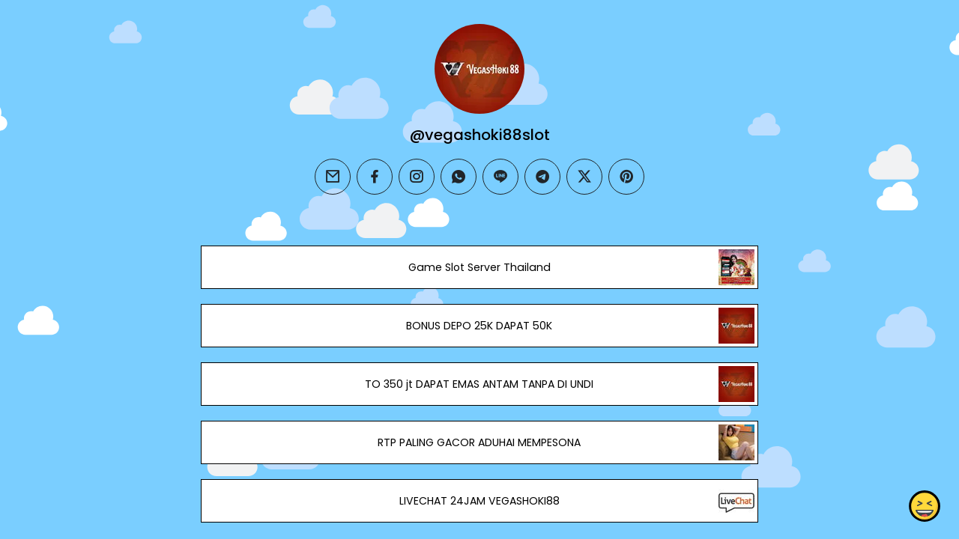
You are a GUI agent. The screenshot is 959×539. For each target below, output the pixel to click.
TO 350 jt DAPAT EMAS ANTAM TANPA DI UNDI (479, 384)
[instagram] (417, 177)
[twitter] (584, 177)
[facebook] (375, 177)
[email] (333, 177)
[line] (500, 177)
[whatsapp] (459, 177)
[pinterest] (626, 177)
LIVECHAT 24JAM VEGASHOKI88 (479, 500)
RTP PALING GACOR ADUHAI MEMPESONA (479, 442)
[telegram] (542, 177)
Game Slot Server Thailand (479, 267)
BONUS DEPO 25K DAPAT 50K (479, 325)
